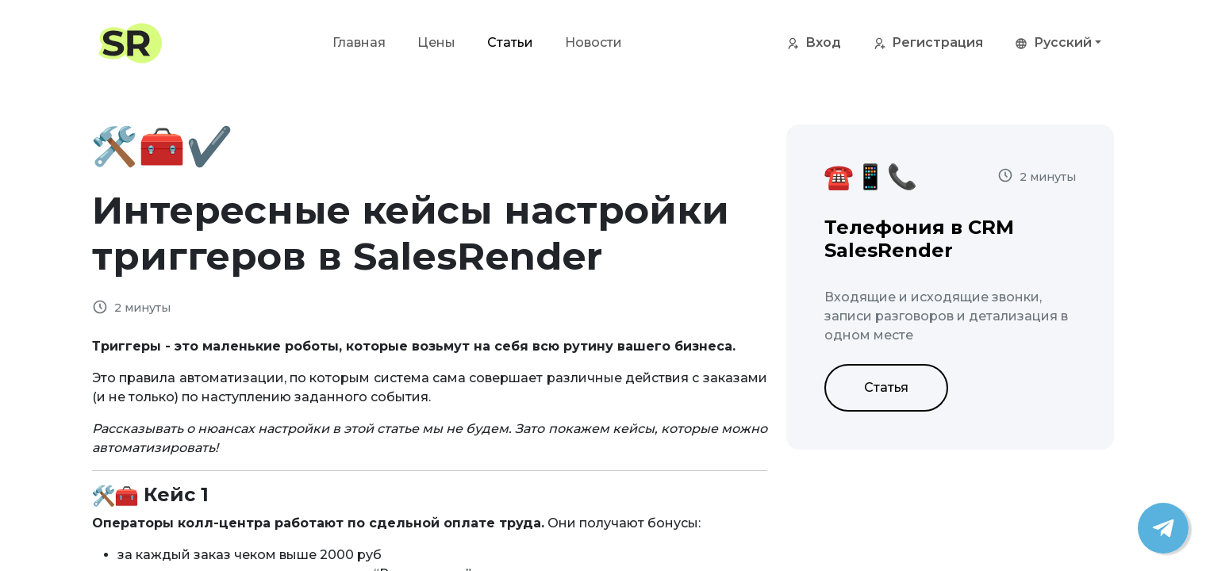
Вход (813, 43)
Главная (359, 42)
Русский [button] (1053, 43)
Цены (436, 42)
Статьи (510, 42)
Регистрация (928, 43)
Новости (593, 42)
